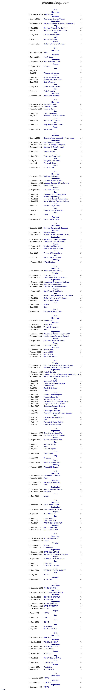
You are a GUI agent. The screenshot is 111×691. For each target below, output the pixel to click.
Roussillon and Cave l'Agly (53, 433)
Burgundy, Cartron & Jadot (53, 125)
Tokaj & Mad (48, 14)
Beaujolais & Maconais (52, 161)
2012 (55, 133)
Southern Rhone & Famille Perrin (56, 28)
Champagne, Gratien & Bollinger (55, 277)
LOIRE (46, 617)
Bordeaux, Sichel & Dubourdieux (55, 30)
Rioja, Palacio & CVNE (52, 62)
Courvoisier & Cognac (52, 185)
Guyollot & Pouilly (50, 104)
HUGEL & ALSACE (51, 604)
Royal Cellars (48, 350)
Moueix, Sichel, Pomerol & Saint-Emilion (58, 296)
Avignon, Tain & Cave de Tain (54, 404)
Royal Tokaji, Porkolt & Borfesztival (56, 376)
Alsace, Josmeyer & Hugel (53, 248)
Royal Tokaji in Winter (51, 219)
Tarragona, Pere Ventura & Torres (56, 401)
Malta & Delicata (50, 372)
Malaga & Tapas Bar (51, 397)
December (55, 226)
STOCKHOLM (49, 669)
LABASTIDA (48, 547)
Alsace (46, 496)
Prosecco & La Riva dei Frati (54, 435)
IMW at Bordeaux (50, 262)
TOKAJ (46, 541)
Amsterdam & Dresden (52, 476)
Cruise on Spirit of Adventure (54, 383)
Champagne (48, 453)
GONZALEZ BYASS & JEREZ (55, 570)
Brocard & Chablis (50, 39)
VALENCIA (48, 667)
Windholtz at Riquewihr (52, 246)
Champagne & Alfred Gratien (54, 19)
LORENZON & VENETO (53, 509)
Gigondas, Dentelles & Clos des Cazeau (58, 365)
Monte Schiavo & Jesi (51, 77)
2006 (55, 428)
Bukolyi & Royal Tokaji (52, 206)
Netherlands (48, 129)
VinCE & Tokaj (49, 167)
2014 (55, 48)
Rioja (45, 307)
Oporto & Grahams (50, 388)
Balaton (46, 305)
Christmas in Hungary (51, 176)
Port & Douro (48, 57)
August (55, 64)
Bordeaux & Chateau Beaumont (55, 239)
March (55, 42)
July (55, 26)
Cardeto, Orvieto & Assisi (53, 80)
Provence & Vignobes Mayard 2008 (57, 334)
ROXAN (46, 545)
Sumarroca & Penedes (52, 120)
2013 (55, 100)
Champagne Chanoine (52, 411)
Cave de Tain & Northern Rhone (55, 287)
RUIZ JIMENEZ (49, 514)
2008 (55, 316)
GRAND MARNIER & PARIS (54, 559)
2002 (55, 583)
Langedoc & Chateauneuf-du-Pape (56, 282)
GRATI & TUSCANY (51, 606)
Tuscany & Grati (49, 275)
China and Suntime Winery (53, 417)
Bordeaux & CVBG (50, 381)
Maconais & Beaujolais (52, 482)
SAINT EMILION (50, 521)
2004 (55, 500)
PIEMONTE (48, 563)
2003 (55, 534)
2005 (55, 471)
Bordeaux (47, 458)
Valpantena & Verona (51, 73)
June (55, 75)
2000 (55, 673)
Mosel (46, 478)
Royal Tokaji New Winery (53, 271)
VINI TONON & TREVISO (53, 523)
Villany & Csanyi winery (52, 424)
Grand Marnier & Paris (52, 87)
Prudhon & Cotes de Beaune (54, 116)
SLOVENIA (48, 579)
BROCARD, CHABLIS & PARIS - (56, 554)
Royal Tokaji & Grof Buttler (53, 291)
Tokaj (45, 52)
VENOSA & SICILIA (51, 642)
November (55, 12)
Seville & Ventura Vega (52, 462)
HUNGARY (48, 653)
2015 (55, 10)
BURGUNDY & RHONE (52, 658)
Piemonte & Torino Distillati (53, 422)
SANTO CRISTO (50, 588)
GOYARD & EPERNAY (52, 597)
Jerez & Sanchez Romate (53, 489)
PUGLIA (47, 575)
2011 (55, 172)
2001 (55, 633)
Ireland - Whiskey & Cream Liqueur (56, 235)
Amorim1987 (48, 354)
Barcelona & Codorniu (52, 399)
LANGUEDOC (49, 518)
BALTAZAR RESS (50, 527)
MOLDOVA (48, 626)
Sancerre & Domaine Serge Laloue (56, 367)
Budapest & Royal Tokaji (52, 311)
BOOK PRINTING (50, 629)
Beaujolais (47, 491)
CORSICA (47, 682)
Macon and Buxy (50, 232)
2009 (55, 266)
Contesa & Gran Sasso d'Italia (55, 194)
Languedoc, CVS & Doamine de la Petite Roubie (61, 374)
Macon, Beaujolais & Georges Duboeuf (58, 413)
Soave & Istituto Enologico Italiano (56, 201)
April (55, 37)
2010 (55, 223)
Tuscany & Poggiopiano (52, 156)
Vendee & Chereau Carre (53, 253)
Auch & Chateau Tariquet (53, 284)
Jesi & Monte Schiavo (51, 505)
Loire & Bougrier (50, 449)
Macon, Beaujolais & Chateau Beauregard (59, 23)
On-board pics (49, 386)
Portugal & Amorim (50, 356)
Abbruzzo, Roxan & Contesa (54, 341)
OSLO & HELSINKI (51, 530)
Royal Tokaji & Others (51, 96)
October (55, 17)
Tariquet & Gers (49, 152)
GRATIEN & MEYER (51, 552)
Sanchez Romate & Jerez (53, 181)
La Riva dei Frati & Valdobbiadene (56, 199)
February (55, 93)
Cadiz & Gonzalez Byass (53, 395)
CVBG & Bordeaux (50, 113)
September (55, 21)
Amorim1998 (48, 352)
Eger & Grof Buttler (51, 345)
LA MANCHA (48, 662)
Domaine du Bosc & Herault (54, 147)
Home (3, 689)
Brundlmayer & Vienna (52, 142)
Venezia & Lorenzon (51, 327)
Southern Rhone (50, 444)
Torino (46, 215)
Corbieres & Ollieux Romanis (54, 242)
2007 (55, 361)
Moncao (46, 66)
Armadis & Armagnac (51, 190)
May (55, 32)
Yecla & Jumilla (49, 91)
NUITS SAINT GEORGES (53, 592)
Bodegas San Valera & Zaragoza (56, 228)
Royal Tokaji (48, 325)
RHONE (47, 608)
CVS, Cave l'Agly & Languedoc (55, 145)
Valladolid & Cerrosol (51, 467)
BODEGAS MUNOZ (51, 538)
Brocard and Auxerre (51, 300)
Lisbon (46, 390)
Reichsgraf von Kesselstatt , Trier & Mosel (59, 138)
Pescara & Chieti (50, 163)
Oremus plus (48, 320)
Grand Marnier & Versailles (53, 210)
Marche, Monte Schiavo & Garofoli (56, 336)
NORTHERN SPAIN (51, 646)
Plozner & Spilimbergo (52, 197)
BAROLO (47, 637)
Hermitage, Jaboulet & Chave (54, 406)
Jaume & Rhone (49, 109)
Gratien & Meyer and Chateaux (55, 298)
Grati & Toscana (49, 82)
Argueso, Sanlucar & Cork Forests (56, 183)
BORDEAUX (48, 599)
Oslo (45, 420)
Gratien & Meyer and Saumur (54, 44)
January (55, 525)
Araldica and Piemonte (52, 35)
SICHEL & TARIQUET (52, 566)
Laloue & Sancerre (50, 107)
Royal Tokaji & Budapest (52, 257)
